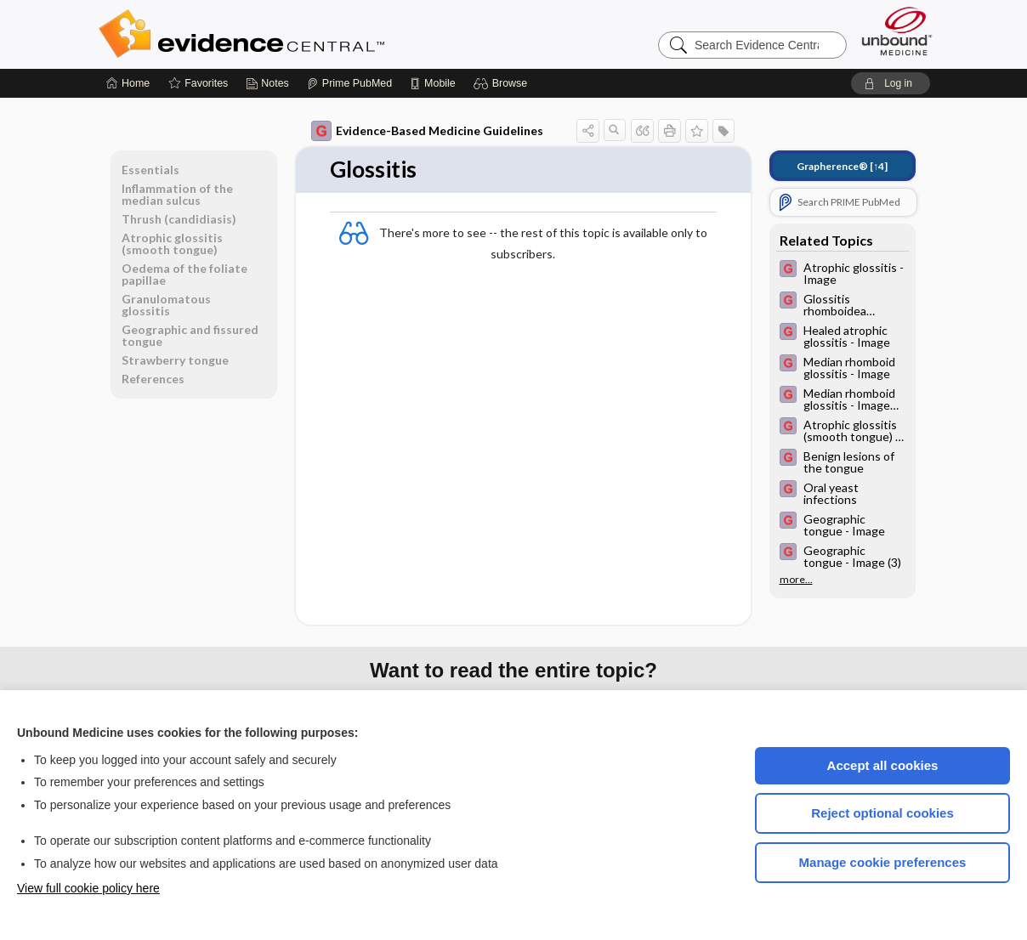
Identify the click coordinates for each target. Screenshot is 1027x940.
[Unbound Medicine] (897, 31)
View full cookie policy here (88, 888)
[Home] (128, 83)
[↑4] (842, 166)
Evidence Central (309, 33)
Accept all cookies (883, 765)
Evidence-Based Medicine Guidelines (427, 131)
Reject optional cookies (882, 813)
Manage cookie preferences (883, 862)
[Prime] (349, 83)
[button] (503, 83)
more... (796, 580)
